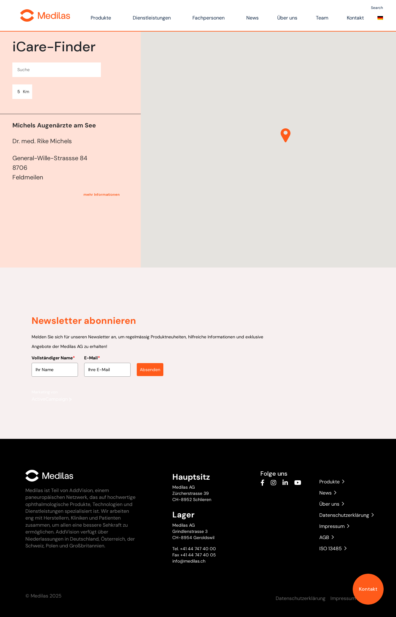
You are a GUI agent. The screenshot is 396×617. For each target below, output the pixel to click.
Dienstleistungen (152, 18)
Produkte (101, 18)
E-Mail (92, 356)
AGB (326, 537)
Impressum (334, 526)
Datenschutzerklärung (345, 515)
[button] (286, 135)
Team (322, 18)
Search (377, 7)
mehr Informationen (102, 194)
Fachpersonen (208, 18)
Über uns (287, 18)
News (252, 18)
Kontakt (368, 589)
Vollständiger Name (53, 356)
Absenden (150, 368)
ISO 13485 (332, 548)
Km (26, 91)
